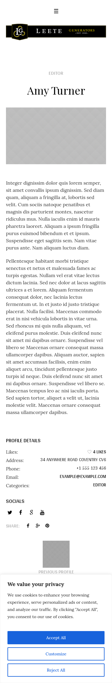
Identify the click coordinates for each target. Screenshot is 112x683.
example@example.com (83, 476)
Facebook (28, 526)
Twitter (38, 526)
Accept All (56, 637)
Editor (99, 485)
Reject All (56, 670)
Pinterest (47, 526)
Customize (56, 654)
